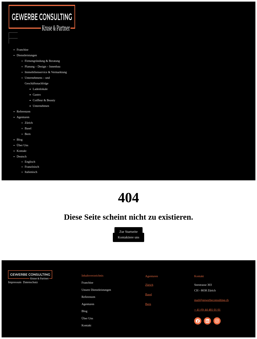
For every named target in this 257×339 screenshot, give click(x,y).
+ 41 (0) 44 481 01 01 (207, 309)
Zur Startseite (128, 232)
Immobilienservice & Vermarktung (46, 72)
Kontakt (21, 150)
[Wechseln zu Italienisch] (48, 172)
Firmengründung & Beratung (42, 60)
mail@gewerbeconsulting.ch (211, 300)
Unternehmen (41, 105)
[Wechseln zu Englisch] (48, 161)
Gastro (37, 94)
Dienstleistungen (28, 55)
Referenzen (23, 111)
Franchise (22, 49)
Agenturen (24, 117)
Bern (28, 134)
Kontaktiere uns (128, 237)
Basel (28, 128)
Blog (19, 139)
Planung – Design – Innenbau (42, 66)
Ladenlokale (40, 89)
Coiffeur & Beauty (44, 100)
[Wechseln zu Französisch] (48, 166)
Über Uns (22, 145)
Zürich (29, 122)
